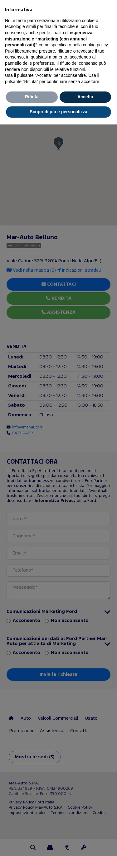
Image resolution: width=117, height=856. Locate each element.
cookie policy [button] (95, 44)
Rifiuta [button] (32, 96)
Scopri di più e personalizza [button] (58, 111)
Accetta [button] (85, 96)
